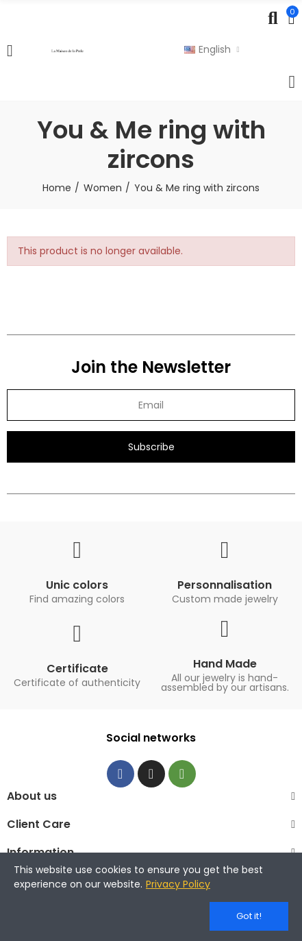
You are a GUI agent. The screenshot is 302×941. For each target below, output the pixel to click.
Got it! (249, 915)
